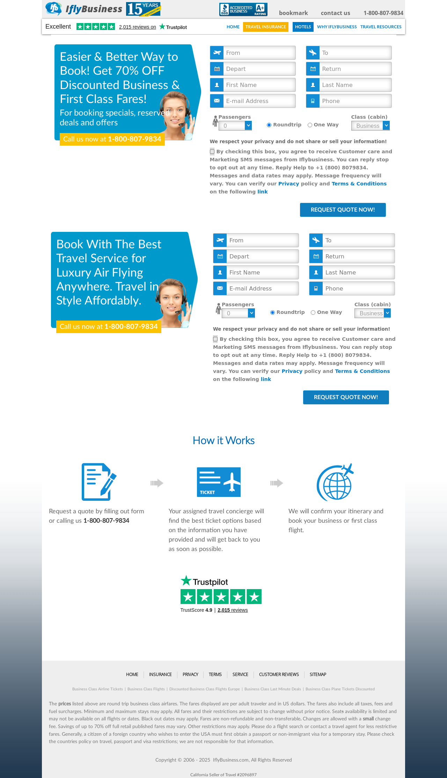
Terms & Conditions (359, 183)
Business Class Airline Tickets (97, 689)
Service (240, 674)
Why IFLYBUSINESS (337, 27)
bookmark (293, 13)
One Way (326, 124)
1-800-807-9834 (383, 13)
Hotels (303, 27)
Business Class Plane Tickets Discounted (340, 689)
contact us (335, 13)
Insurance (160, 674)
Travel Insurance (266, 27)
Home (233, 27)
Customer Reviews (279, 674)
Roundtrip (287, 124)
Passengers (235, 117)
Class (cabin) (369, 117)
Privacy (288, 183)
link (262, 191)
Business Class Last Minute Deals (272, 689)
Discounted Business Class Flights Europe (204, 689)
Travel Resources (381, 27)
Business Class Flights (146, 689)
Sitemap (318, 674)
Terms (215, 674)
